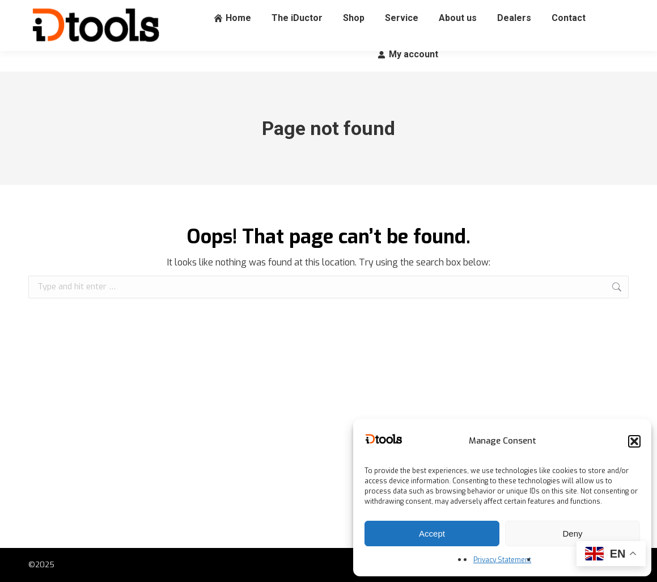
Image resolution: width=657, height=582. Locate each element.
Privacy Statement (502, 559)
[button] (634, 441)
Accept (432, 533)
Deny (572, 533)
